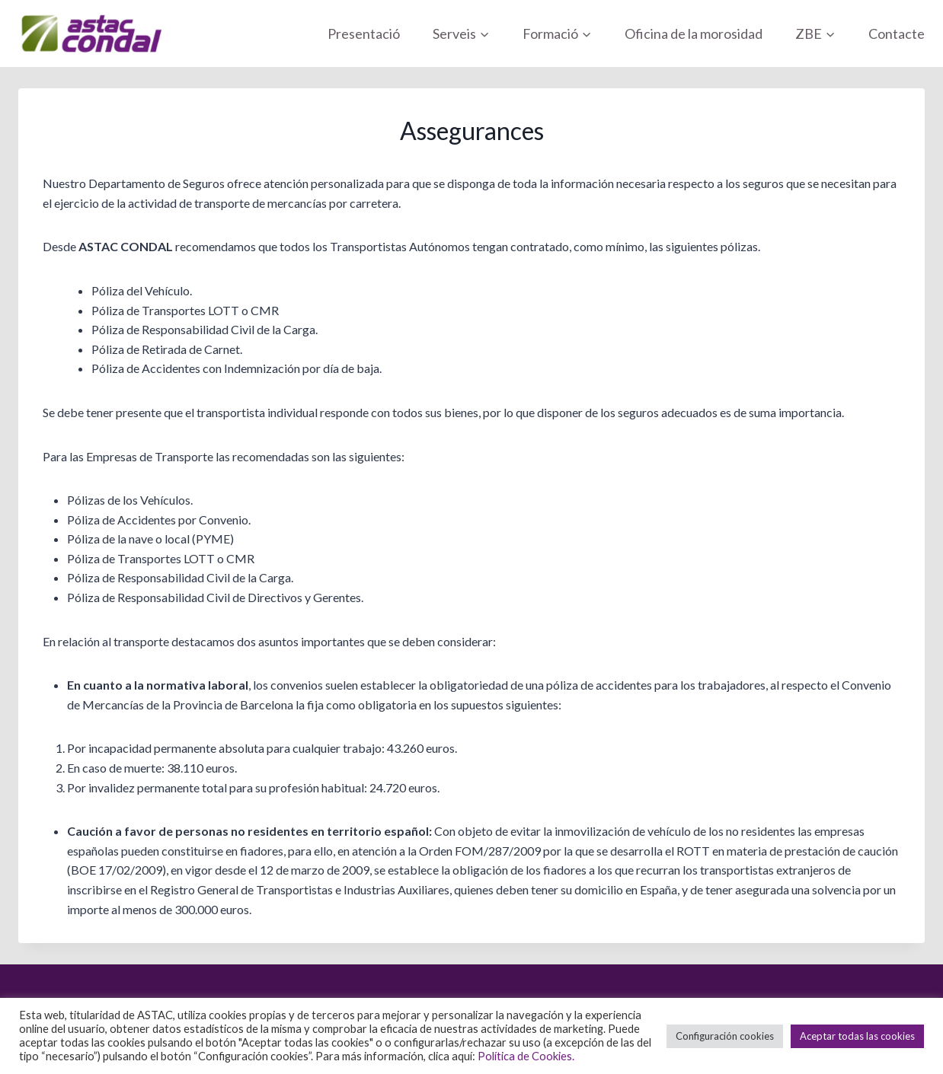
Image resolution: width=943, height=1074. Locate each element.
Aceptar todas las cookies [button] (857, 1036)
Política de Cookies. (526, 1056)
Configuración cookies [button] (725, 1036)
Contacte (896, 33)
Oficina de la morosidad (693, 33)
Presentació (364, 33)
